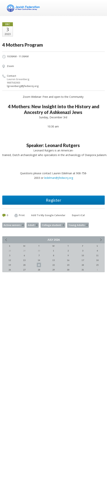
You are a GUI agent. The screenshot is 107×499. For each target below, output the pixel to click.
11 (97, 255)
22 (53, 265)
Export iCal (78, 215)
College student (53, 225)
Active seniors (13, 225)
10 (83, 255)
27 (24, 269)
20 (24, 265)
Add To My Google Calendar (48, 215)
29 (53, 269)
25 (97, 265)
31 (83, 269)
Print (19, 215)
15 (53, 260)
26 (10, 269)
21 (39, 265)
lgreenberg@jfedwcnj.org (23, 86)
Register (53, 200)
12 (10, 260)
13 (24, 260)
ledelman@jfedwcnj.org (58, 178)
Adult (32, 225)
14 (39, 260)
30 (68, 269)
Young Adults (77, 225)
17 (83, 260)
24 (83, 265)
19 (10, 265)
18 (97, 260)
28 (39, 269)
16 (68, 260)
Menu (100, 8)
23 (68, 265)
